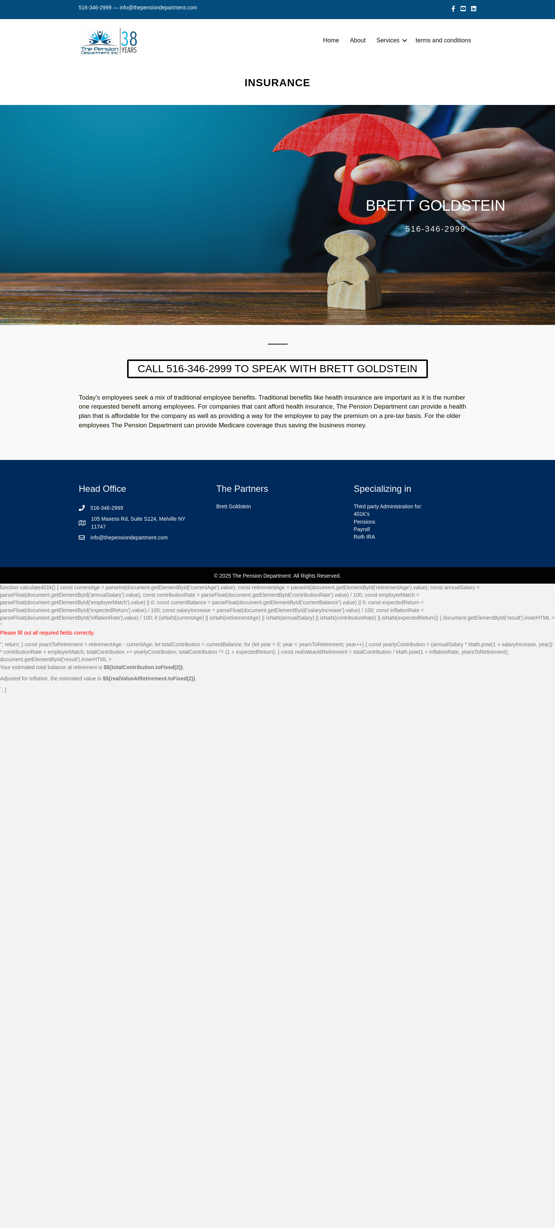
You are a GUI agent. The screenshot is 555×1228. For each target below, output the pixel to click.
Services (387, 40)
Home (331, 40)
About (358, 40)
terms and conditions (443, 40)
